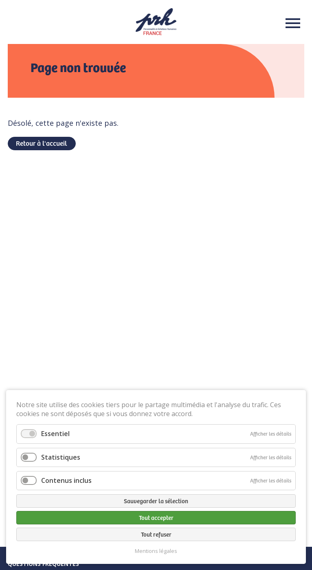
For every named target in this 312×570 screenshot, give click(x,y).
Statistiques (60, 457)
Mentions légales (156, 551)
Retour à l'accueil (41, 143)
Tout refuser (156, 534)
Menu (290, 23)
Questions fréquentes (43, 564)
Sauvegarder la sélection (156, 501)
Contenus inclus (66, 480)
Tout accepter (156, 517)
